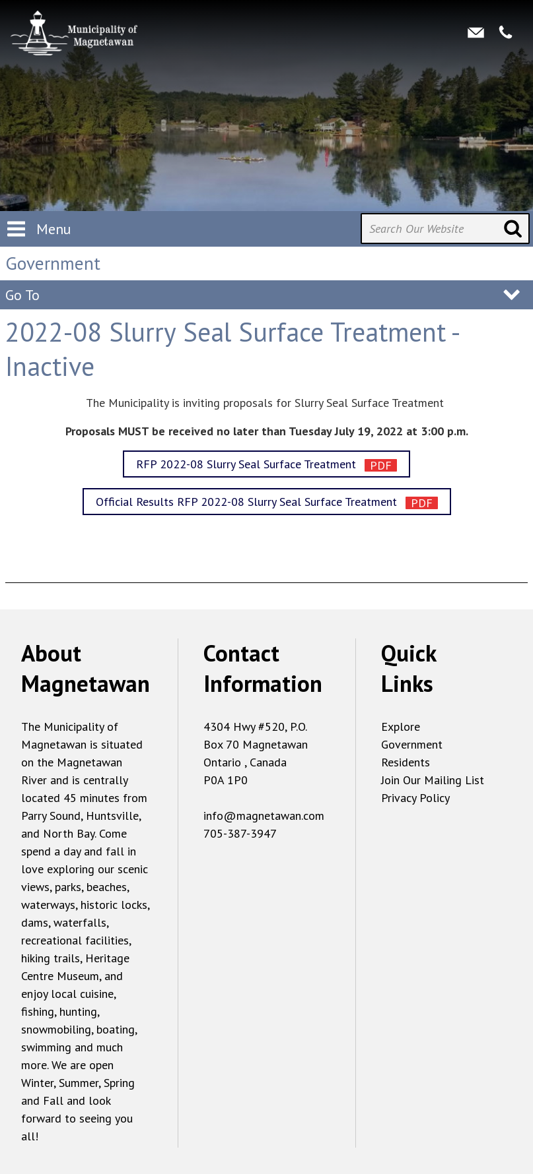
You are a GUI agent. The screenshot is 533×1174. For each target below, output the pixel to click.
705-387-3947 (240, 833)
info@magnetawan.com (263, 815)
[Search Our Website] (445, 228)
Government (412, 744)
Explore (400, 726)
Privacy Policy (415, 797)
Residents (405, 762)
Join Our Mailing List (432, 780)
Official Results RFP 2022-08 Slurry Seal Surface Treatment (248, 501)
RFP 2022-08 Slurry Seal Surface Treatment (247, 464)
